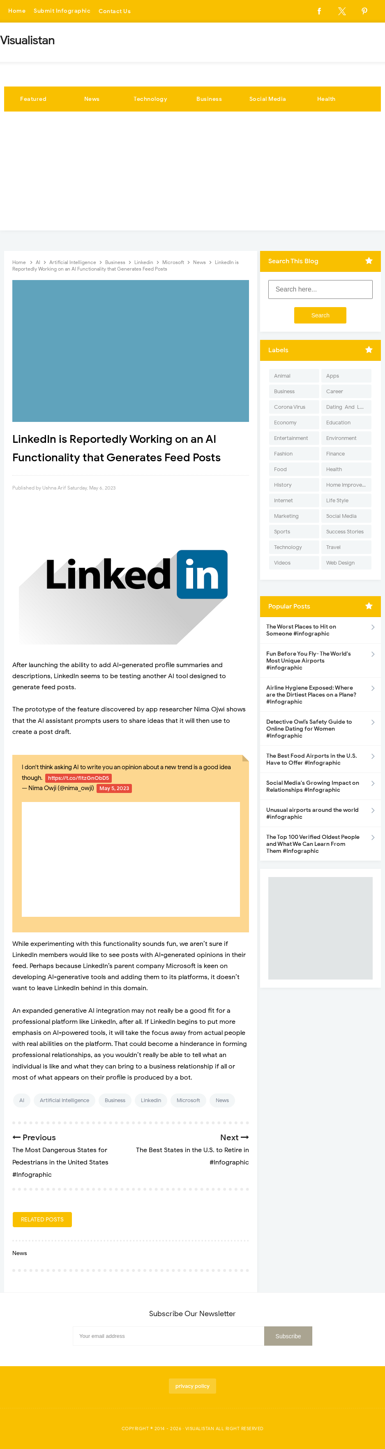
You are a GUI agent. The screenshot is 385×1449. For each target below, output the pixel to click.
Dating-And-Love (347, 406)
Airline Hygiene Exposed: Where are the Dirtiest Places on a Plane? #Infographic (311, 694)
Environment (341, 438)
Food (280, 469)
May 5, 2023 (114, 788)
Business (209, 99)
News (92, 99)
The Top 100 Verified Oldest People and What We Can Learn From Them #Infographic (313, 844)
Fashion (283, 453)
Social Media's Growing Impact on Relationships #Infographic (312, 786)
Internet (283, 500)
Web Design (340, 562)
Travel (333, 547)
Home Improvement (348, 484)
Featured (33, 99)
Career (334, 391)
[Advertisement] (192, 173)
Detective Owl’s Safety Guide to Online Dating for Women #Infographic (309, 728)
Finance (335, 453)
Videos (282, 562)
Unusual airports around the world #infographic (312, 813)
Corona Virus (289, 406)
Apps (332, 375)
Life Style (337, 500)
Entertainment (291, 438)
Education (338, 422)
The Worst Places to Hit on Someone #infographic (301, 630)
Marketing (286, 516)
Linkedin (151, 1100)
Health (326, 99)
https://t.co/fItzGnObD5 (78, 778)
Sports (282, 531)
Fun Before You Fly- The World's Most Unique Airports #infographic (308, 660)
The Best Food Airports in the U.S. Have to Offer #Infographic (311, 759)
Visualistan (199, 1428)
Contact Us (115, 11)
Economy (285, 422)
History (283, 484)
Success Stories (345, 531)
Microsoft (188, 1100)
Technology (150, 99)
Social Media (267, 99)
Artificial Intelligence (64, 1100)
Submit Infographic (62, 11)
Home (16, 11)
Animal (282, 375)
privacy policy (192, 1386)
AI (21, 1100)
